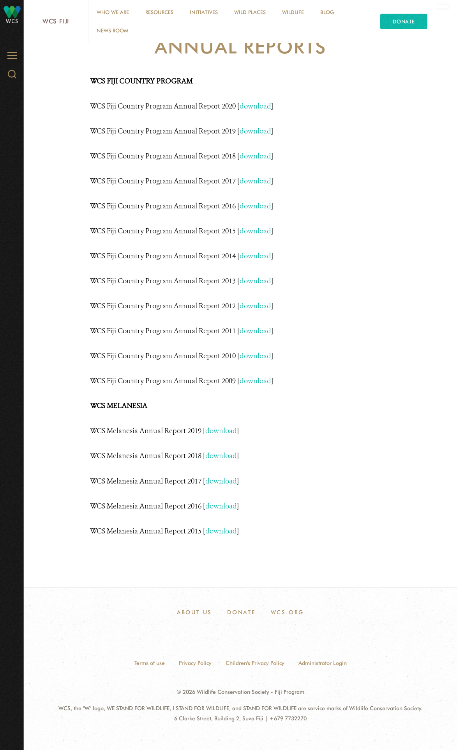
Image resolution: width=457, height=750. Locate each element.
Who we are (113, 12)
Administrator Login (322, 663)
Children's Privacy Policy (255, 663)
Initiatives (204, 12)
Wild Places (250, 12)
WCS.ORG (287, 612)
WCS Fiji (55, 21)
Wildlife (293, 12)
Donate (404, 21)
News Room (112, 30)
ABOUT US (194, 612)
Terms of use (149, 663)
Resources (159, 12)
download (255, 106)
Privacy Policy (195, 663)
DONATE (241, 612)
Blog (327, 12)
